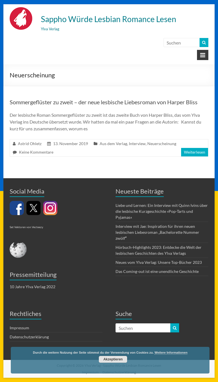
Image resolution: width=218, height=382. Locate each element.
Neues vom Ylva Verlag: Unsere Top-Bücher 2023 (159, 262)
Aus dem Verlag (113, 143)
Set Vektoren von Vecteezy (26, 227)
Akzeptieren (113, 359)
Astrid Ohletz (29, 143)
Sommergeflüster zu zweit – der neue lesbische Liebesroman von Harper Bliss (104, 102)
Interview (137, 143)
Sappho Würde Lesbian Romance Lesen (108, 19)
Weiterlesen (194, 152)
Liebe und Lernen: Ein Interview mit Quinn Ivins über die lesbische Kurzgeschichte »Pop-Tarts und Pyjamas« (162, 211)
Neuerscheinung (161, 143)
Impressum (19, 327)
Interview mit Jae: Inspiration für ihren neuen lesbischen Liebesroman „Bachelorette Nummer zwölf (157, 232)
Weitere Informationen (170, 352)
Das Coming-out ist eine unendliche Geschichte (157, 271)
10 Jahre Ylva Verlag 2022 (32, 286)
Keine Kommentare (36, 152)
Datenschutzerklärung (29, 336)
